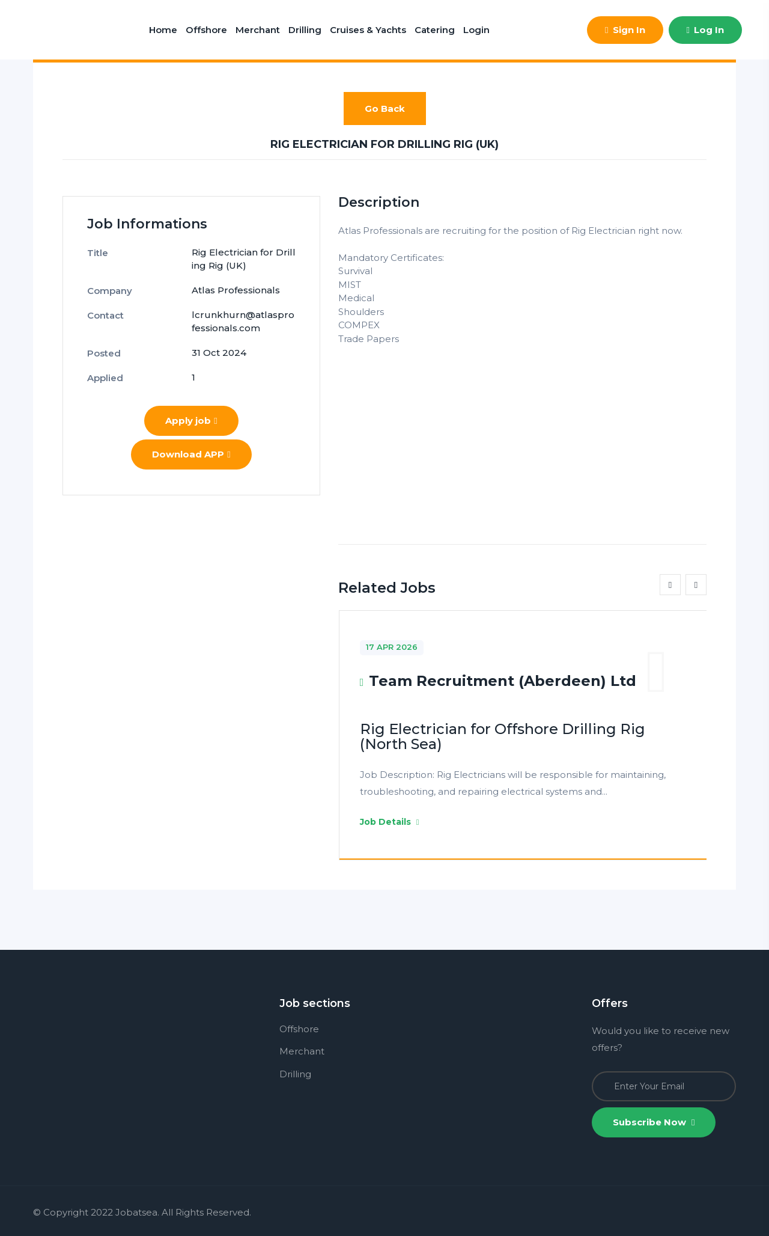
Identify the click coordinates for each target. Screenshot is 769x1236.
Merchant (258, 29)
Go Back (385, 108)
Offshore (206, 29)
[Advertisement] (522, 430)
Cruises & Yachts (368, 29)
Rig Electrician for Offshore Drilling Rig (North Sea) (502, 736)
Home (163, 29)
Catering (435, 29)
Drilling (304, 29)
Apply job (191, 420)
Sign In (625, 29)
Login (476, 29)
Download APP (191, 454)
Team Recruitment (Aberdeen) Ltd (502, 681)
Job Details (389, 821)
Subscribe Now (654, 1122)
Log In (705, 29)
